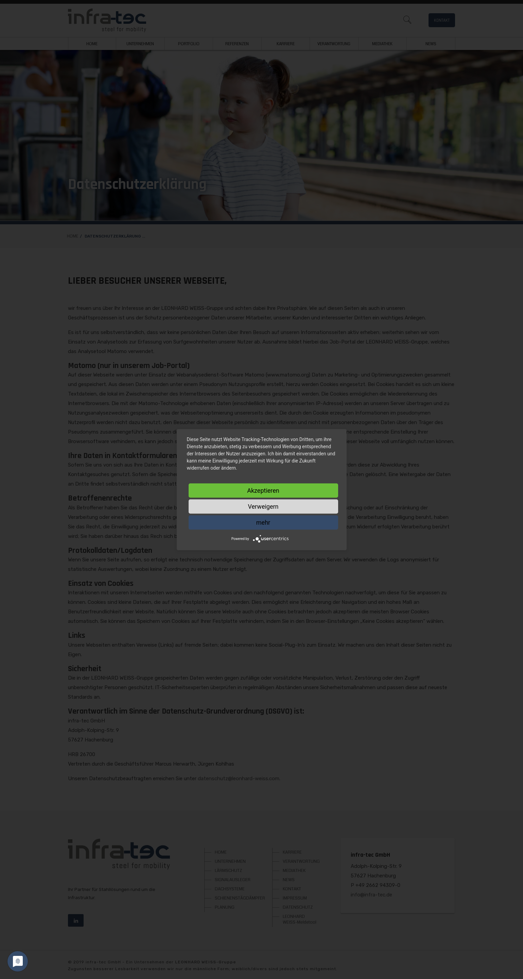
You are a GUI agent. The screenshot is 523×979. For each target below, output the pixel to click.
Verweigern (263, 506)
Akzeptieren (263, 490)
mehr (263, 522)
